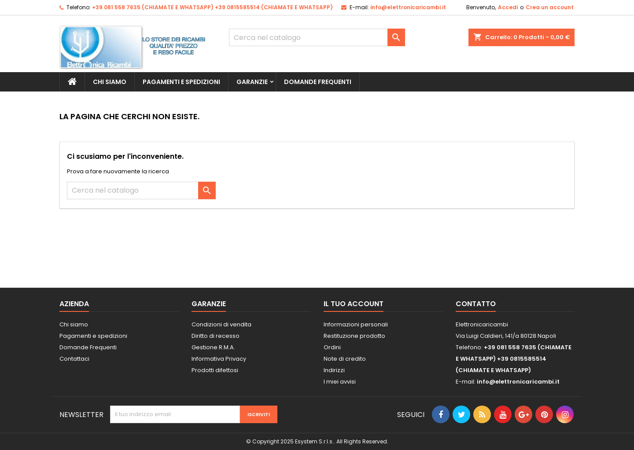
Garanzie (252, 81)
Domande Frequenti (317, 81)
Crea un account (550, 7)
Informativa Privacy (219, 359)
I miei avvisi (340, 381)
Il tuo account (353, 304)
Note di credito (345, 359)
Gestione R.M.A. (213, 347)
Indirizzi (334, 370)
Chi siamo (109, 81)
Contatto (476, 304)
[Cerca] (317, 37)
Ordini (332, 347)
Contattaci (74, 359)
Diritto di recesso (216, 336)
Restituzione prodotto (354, 336)
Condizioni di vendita (221, 324)
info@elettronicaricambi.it (408, 7)
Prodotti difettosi (215, 370)
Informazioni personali (356, 324)
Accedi (508, 7)
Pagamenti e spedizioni (181, 81)
